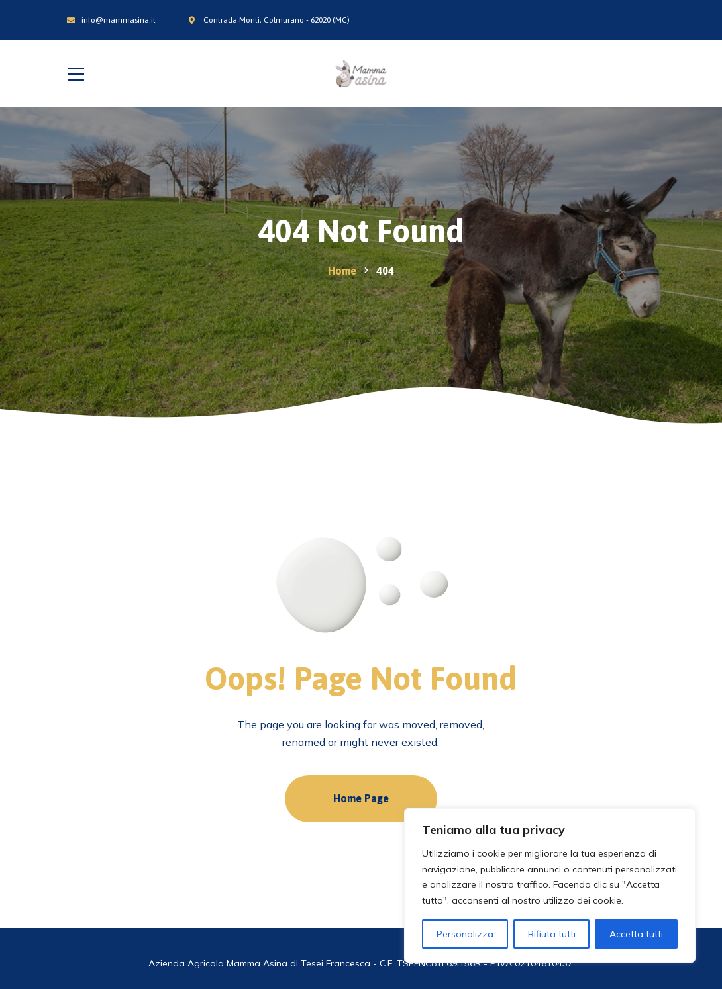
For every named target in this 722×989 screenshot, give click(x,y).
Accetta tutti (636, 934)
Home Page (361, 798)
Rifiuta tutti (552, 934)
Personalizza (465, 934)
